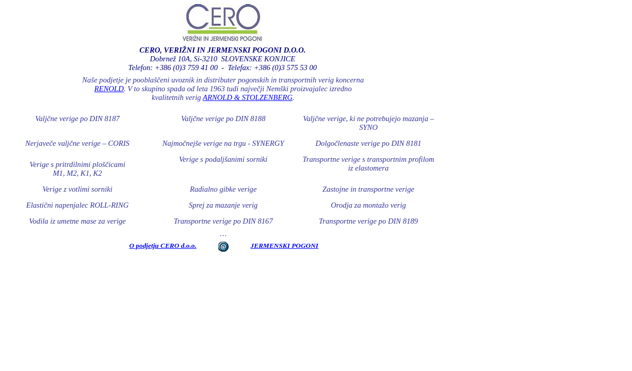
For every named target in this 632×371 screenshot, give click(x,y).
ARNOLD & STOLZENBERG (248, 97)
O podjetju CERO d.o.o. (162, 245)
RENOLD (109, 89)
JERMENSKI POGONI (284, 245)
